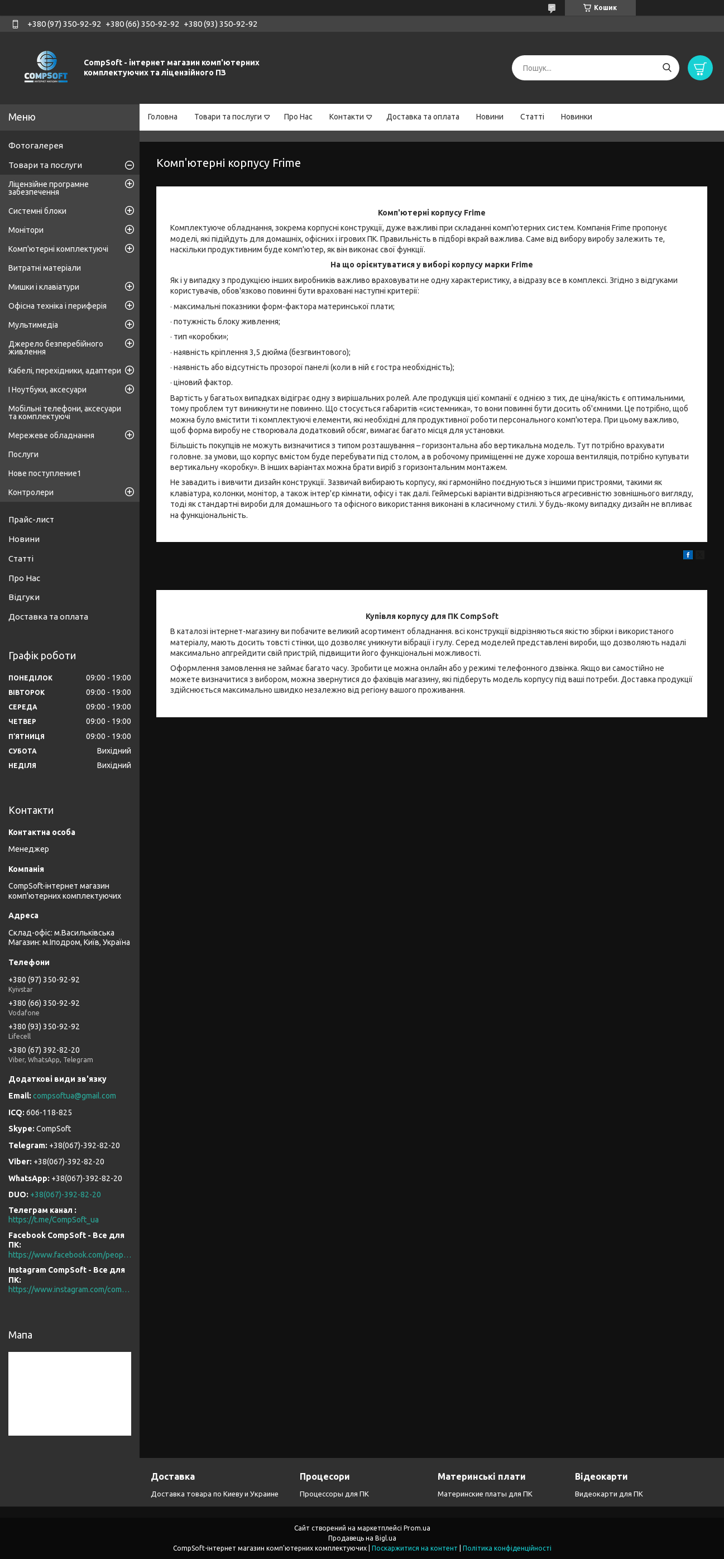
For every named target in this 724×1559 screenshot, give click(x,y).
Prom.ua (417, 1528)
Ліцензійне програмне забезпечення (48, 188)
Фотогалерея (35, 145)
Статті (532, 116)
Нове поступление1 (44, 473)
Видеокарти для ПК (609, 1494)
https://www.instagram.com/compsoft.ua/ (69, 1289)
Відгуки (24, 597)
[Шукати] (666, 67)
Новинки (576, 116)
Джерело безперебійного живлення (55, 347)
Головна (163, 116)
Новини (490, 116)
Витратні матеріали (44, 267)
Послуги (23, 454)
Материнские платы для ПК (485, 1494)
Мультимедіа (33, 324)
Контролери (31, 492)
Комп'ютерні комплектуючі (58, 248)
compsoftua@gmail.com (74, 1095)
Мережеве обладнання (51, 435)
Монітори (26, 230)
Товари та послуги (228, 116)
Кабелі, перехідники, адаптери (64, 370)
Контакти (346, 116)
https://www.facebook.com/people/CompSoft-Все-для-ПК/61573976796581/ (69, 1254)
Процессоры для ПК (334, 1494)
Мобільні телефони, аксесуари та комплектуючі (64, 412)
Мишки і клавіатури (43, 286)
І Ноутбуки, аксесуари (47, 389)
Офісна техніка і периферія (57, 305)
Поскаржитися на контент (415, 1548)
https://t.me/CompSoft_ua (53, 1219)
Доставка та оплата (422, 116)
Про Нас (298, 116)
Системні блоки (37, 211)
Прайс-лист (31, 519)
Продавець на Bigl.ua (362, 1538)
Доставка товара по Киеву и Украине (215, 1494)
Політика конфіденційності (507, 1548)
